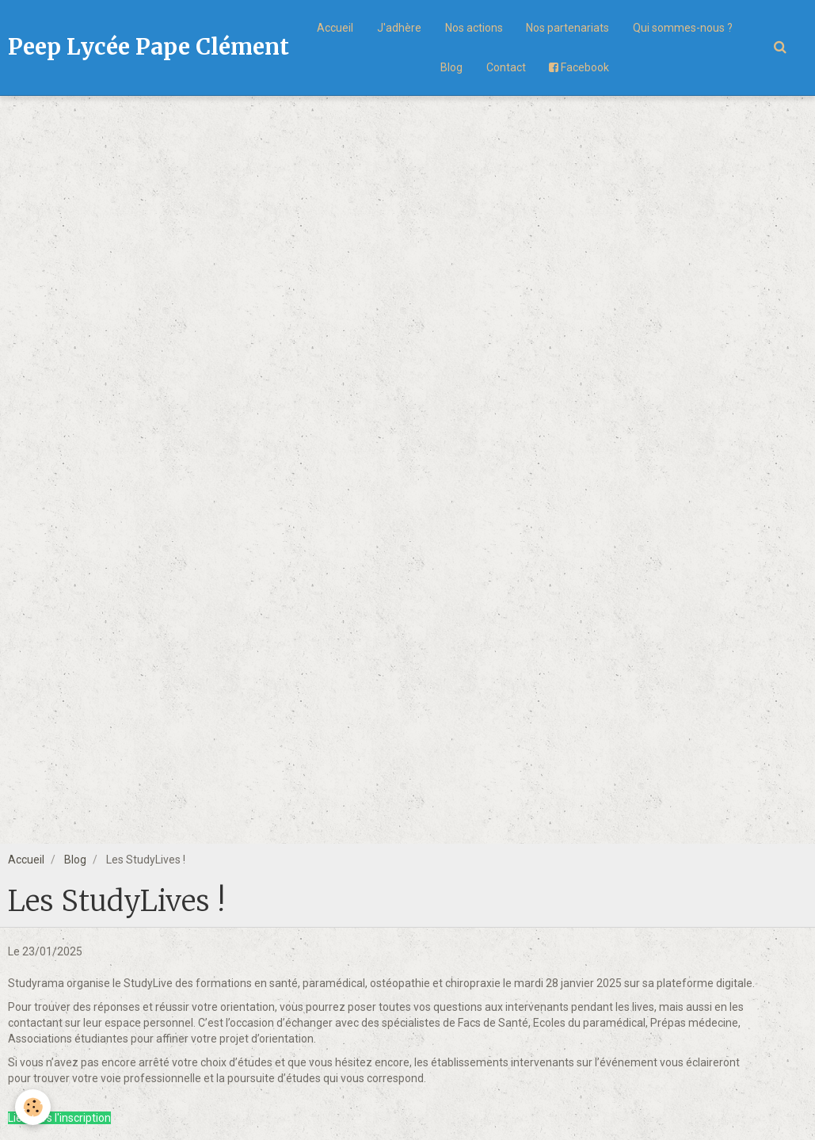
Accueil (335, 27)
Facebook (580, 67)
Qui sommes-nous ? (683, 27)
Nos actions (474, 27)
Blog (451, 67)
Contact (506, 67)
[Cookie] (33, 1107)
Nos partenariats (568, 27)
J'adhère (399, 27)
